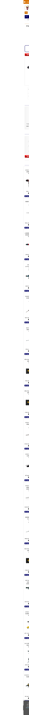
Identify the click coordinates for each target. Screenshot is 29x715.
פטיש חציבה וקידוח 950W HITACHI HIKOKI (7, 424)
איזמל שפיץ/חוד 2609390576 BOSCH (17, 144)
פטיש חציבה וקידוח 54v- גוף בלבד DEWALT (21, 519)
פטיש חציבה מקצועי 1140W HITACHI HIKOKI (7, 298)
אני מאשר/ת (24, 712)
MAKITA (23, 34)
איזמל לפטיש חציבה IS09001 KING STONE (17, 140)
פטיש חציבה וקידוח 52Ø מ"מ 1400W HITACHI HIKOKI (7, 487)
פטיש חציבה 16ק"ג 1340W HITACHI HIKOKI (21, 582)
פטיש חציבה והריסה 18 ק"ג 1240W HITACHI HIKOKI (7, 582)
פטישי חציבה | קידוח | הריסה (10, 19)
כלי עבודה (25, 19)
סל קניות (4, 2)
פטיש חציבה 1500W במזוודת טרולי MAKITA (7, 519)
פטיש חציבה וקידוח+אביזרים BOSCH (22, 550)
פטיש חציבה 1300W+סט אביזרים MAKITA (7, 266)
